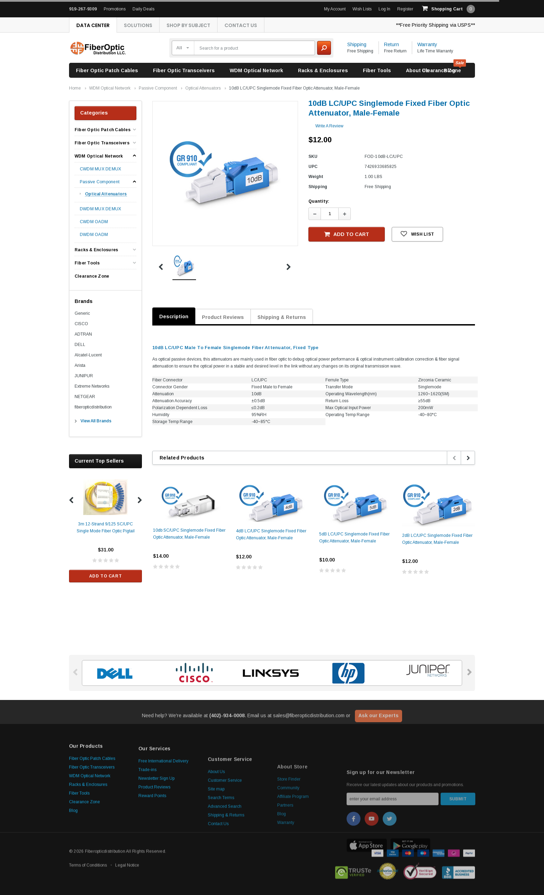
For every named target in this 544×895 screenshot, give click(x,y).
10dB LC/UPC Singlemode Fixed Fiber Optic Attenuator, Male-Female (294, 88)
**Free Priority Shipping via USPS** (435, 25)
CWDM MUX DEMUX (100, 169)
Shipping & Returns (281, 317)
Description (173, 316)
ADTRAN (83, 334)
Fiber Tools (377, 70)
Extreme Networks (92, 386)
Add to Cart (105, 576)
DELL (80, 344)
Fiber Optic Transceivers (184, 70)
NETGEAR (85, 396)
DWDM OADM (94, 235)
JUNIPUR (84, 375)
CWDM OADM (94, 222)
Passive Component (158, 88)
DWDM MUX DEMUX (100, 209)
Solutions (138, 25)
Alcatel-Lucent (88, 355)
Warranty (427, 44)
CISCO (81, 323)
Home (75, 88)
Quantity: (318, 201)
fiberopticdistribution (93, 407)
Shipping (356, 44)
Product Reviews (223, 317)
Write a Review (329, 126)
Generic (82, 313)
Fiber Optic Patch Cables (107, 70)
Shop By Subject (188, 25)
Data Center (93, 25)
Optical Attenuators (203, 88)
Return (391, 44)
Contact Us (240, 25)
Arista (80, 365)
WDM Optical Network (256, 70)
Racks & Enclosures (323, 70)
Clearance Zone (441, 70)
